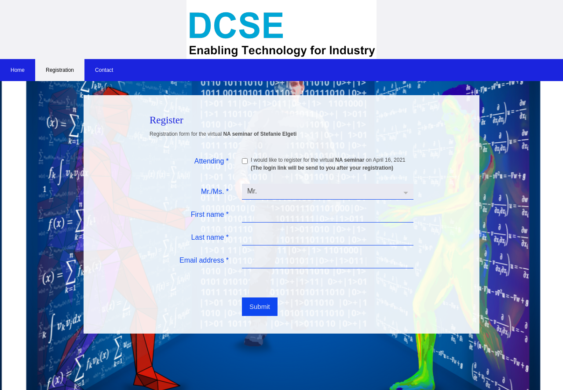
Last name (210, 237)
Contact (104, 70)
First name (210, 214)
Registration (60, 70)
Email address (204, 260)
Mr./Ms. (215, 191)
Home (18, 70)
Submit (259, 306)
